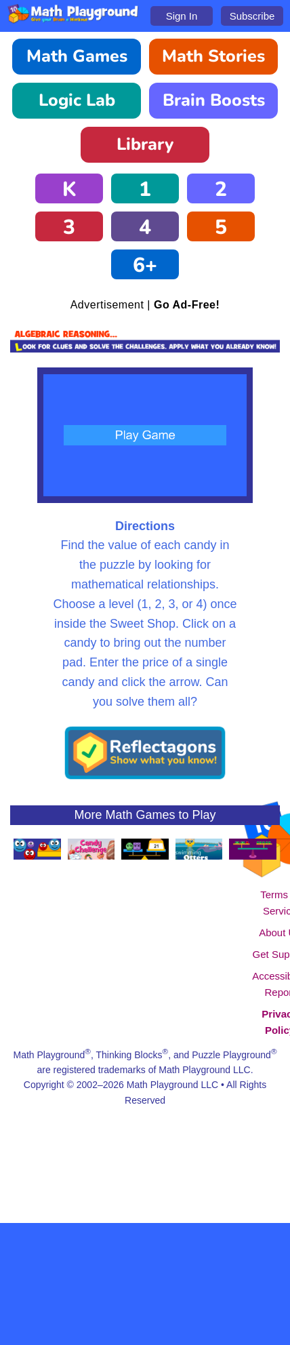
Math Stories (213, 56)
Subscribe (252, 16)
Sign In (182, 16)
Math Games (76, 56)
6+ (145, 265)
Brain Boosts (214, 100)
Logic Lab (77, 100)
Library (145, 144)
